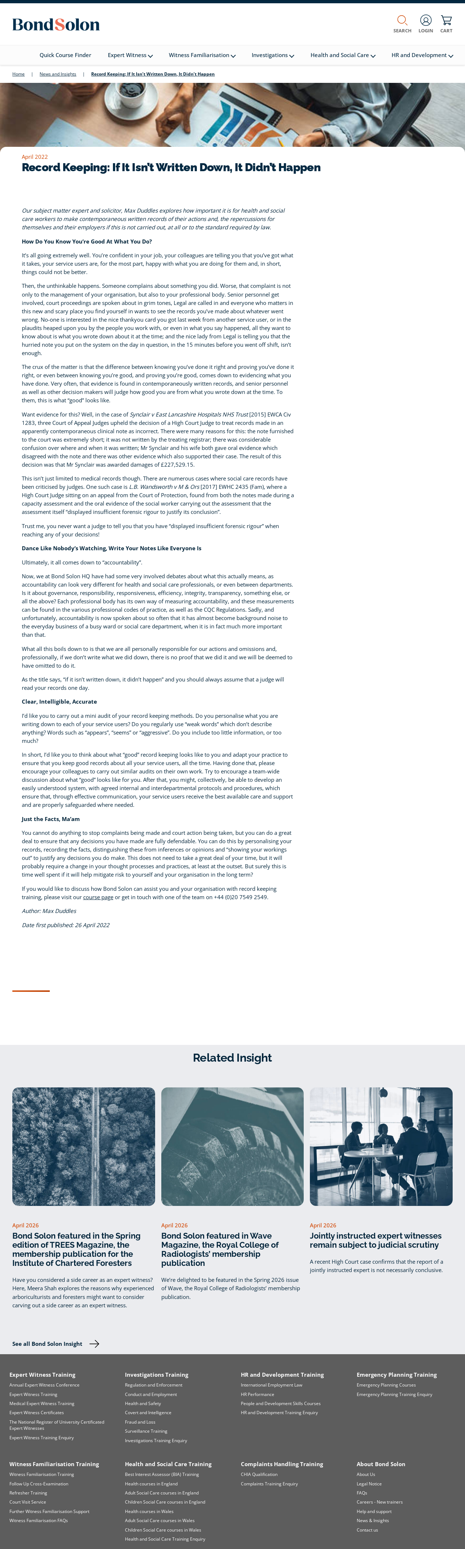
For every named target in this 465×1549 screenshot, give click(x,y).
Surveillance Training (146, 1431)
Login (425, 24)
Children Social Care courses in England (165, 1502)
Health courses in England (151, 1484)
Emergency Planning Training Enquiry (394, 1394)
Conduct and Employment (151, 1394)
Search (402, 24)
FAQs (362, 1493)
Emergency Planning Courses (386, 1385)
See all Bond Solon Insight (47, 1344)
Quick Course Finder (65, 55)
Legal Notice (369, 1484)
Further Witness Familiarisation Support (49, 1511)
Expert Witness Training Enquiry (41, 1438)
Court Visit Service (27, 1502)
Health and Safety (143, 1403)
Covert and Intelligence (148, 1412)
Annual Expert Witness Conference (44, 1385)
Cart (446, 24)
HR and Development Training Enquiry (279, 1412)
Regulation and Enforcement (153, 1385)
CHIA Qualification (259, 1474)
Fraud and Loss (140, 1422)
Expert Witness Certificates (36, 1412)
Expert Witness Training (33, 1394)
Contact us (367, 1530)
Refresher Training (28, 1493)
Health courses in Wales (149, 1511)
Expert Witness (130, 55)
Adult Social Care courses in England (162, 1493)
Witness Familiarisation (202, 55)
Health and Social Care (343, 55)
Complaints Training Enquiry (269, 1484)
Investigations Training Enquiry (156, 1440)
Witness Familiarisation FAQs (38, 1520)
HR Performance (257, 1394)
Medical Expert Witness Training (41, 1403)
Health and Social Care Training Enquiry (165, 1539)
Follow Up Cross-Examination (38, 1484)
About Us (366, 1474)
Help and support (374, 1511)
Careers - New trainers (380, 1502)
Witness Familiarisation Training (41, 1474)
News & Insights (373, 1520)
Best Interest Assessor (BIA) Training (162, 1474)
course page (98, 897)
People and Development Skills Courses (281, 1403)
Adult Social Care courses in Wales (160, 1520)
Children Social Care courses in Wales (163, 1530)
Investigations (273, 55)
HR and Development (422, 55)
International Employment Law (271, 1385)
